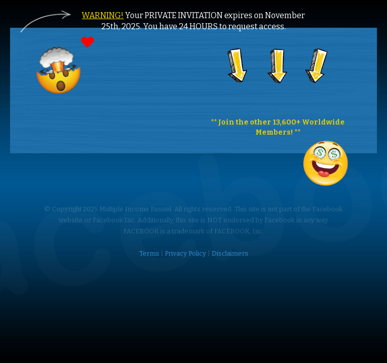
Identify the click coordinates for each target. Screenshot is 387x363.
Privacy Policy (185, 253)
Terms (149, 253)
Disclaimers (230, 253)
